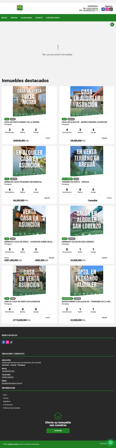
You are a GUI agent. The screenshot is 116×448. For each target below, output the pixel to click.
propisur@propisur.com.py (12, 383)
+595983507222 (89, 10)
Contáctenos (53, 18)
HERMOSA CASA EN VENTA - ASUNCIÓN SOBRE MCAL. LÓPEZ (29, 242)
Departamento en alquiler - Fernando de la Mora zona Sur (87, 302)
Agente (39, 18)
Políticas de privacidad (11, 408)
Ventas (14, 18)
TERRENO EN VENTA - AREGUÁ (75, 182)
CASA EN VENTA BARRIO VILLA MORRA (22, 122)
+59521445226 (92, 8)
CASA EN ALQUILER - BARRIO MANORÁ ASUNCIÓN (84, 122)
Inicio (4, 18)
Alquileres (26, 18)
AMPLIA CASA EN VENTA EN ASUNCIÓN (22, 302)
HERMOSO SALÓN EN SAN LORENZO (78, 242)
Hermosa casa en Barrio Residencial (23, 182)
